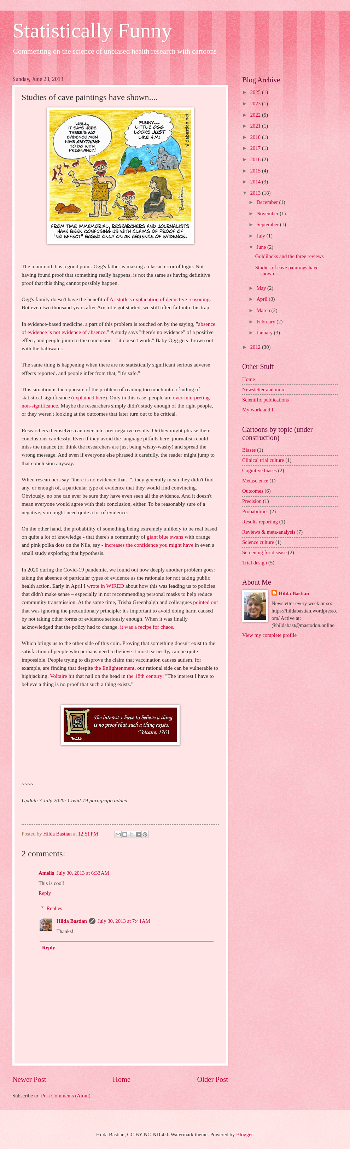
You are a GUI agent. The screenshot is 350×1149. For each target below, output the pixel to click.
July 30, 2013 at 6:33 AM (83, 873)
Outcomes (252, 491)
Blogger (244, 1134)
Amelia (46, 873)
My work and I (257, 409)
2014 (256, 181)
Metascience (255, 480)
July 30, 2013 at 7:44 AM (124, 921)
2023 (256, 103)
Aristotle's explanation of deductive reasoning (160, 299)
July (261, 236)
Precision (252, 501)
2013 (256, 193)
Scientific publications (265, 400)
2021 (256, 126)
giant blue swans (165, 537)
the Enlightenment (114, 668)
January (265, 332)
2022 (256, 115)
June (261, 247)
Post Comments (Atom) (66, 1095)
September (268, 224)
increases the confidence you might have (149, 545)
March (263, 310)
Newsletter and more (264, 389)
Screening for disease (264, 552)
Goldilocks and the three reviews (289, 256)
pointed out (205, 602)
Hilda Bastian (72, 921)
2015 (256, 171)
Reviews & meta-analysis (268, 532)
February (266, 321)
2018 (256, 137)
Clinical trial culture (263, 460)
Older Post (212, 1079)
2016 (256, 159)
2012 (256, 347)
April (262, 299)
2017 (256, 148)
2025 (256, 92)
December (267, 202)
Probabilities (255, 511)
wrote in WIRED (105, 586)
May (261, 288)
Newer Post (29, 1079)
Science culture (258, 542)
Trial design (254, 562)
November (268, 213)
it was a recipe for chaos (146, 627)
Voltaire (58, 676)
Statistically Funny (92, 30)
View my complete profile (269, 635)
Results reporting (260, 521)
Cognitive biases (259, 470)
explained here (89, 397)
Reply (45, 893)
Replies (54, 908)
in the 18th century (141, 676)
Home (121, 1079)
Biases (249, 450)
